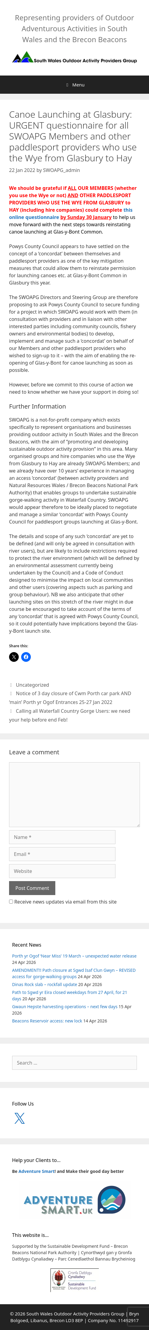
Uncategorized (32, 685)
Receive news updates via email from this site (63, 901)
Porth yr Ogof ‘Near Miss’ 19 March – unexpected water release (74, 956)
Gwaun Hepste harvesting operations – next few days (65, 1006)
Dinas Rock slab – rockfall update (44, 984)
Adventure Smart (36, 1171)
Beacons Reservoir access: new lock (47, 1021)
